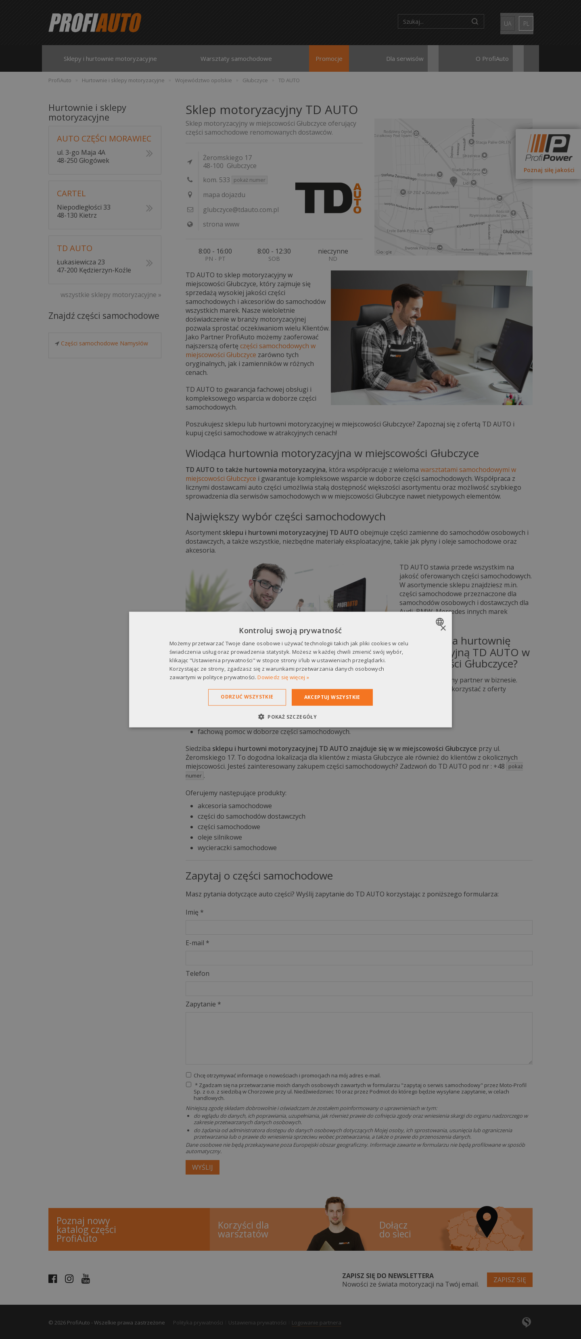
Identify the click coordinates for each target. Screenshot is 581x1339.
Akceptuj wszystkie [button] (332, 697)
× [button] (443, 629)
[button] (290, 716)
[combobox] (441, 622)
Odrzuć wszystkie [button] (247, 696)
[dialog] (290, 670)
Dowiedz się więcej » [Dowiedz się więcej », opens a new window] (283, 676)
